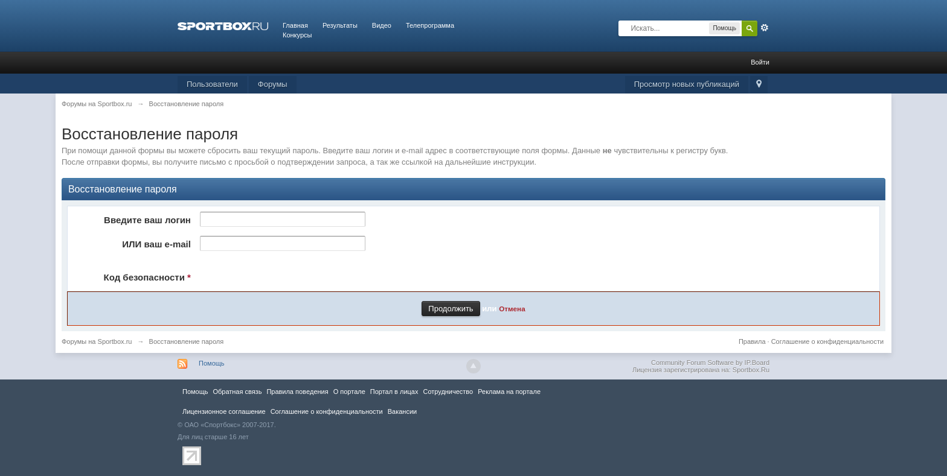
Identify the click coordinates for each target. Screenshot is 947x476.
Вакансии (402, 411)
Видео (381, 25)
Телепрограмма (430, 25)
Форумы (272, 84)
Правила (752, 341)
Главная (295, 25)
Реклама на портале (509, 391)
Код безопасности (147, 277)
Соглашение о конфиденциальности (827, 341)
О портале (349, 391)
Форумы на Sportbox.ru (97, 341)
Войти (760, 62)
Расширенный (764, 28)
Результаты (340, 25)
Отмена (512, 309)
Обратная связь (237, 391)
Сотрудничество (448, 391)
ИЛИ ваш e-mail (156, 244)
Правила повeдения (297, 391)
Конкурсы (297, 35)
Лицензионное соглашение (224, 411)
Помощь (212, 363)
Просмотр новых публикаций (686, 84)
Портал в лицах (394, 391)
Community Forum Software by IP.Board (710, 362)
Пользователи (212, 84)
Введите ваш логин (147, 220)
